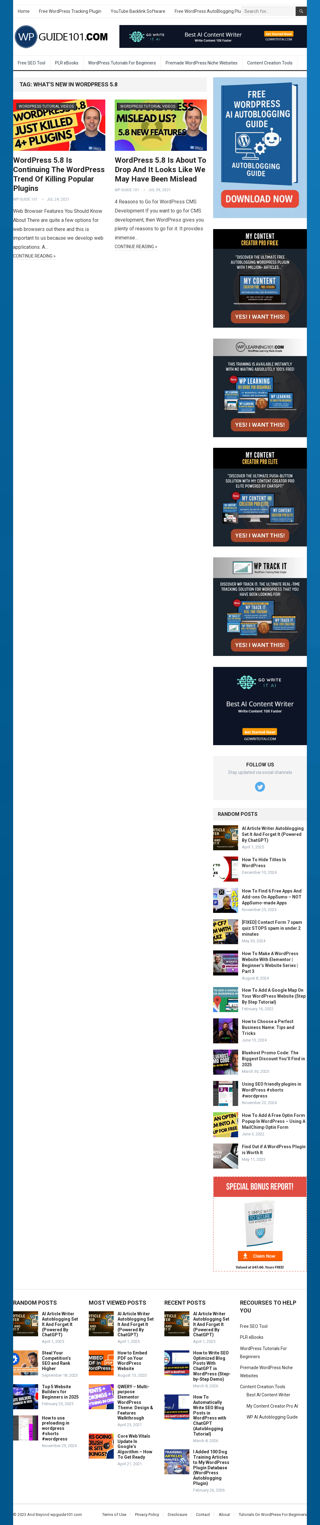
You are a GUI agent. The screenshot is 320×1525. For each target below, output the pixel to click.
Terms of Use (114, 1514)
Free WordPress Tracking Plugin (70, 11)
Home (24, 11)
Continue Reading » (34, 255)
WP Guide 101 (25, 199)
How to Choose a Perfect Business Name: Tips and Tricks (268, 1027)
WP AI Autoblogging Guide (272, 1417)
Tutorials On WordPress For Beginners (273, 1514)
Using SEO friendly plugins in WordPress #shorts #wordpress (271, 1090)
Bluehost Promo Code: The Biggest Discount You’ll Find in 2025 (273, 1058)
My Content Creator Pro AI (272, 1406)
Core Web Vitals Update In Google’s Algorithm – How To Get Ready (135, 1447)
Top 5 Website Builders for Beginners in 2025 (60, 1392)
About (224, 1514)
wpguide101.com (66, 1514)
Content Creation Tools (269, 62)
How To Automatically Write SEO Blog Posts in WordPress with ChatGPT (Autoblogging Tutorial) (209, 1415)
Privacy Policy (147, 1514)
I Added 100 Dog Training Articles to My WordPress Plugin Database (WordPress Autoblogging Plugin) (211, 1467)
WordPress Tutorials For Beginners (122, 62)
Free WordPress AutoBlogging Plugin (211, 11)
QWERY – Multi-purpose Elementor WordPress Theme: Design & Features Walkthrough (135, 1402)
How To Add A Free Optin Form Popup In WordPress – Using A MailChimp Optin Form (273, 1121)
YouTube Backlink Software (138, 11)
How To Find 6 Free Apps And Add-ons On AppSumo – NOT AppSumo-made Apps (272, 896)
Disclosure (177, 1514)
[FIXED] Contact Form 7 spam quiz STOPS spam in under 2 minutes (272, 928)
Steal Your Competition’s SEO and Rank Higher (56, 1360)
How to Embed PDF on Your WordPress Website (132, 1360)
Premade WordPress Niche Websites (202, 62)
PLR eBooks (66, 62)
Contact (203, 1514)
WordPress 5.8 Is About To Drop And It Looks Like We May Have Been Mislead (160, 169)
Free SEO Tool (31, 62)
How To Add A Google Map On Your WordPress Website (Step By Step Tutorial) (274, 996)
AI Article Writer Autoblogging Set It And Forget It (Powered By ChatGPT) (273, 834)
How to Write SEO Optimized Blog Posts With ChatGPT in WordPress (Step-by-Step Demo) (212, 1366)
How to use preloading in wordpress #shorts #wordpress (55, 1428)
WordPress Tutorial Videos (46, 106)
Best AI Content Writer (268, 1394)
